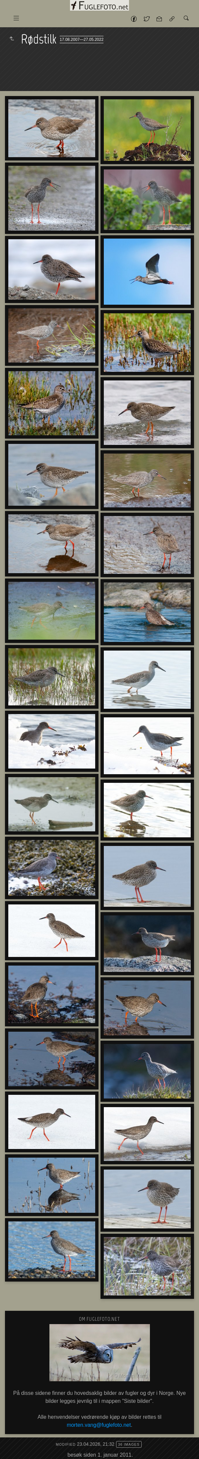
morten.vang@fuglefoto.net (99, 1425)
